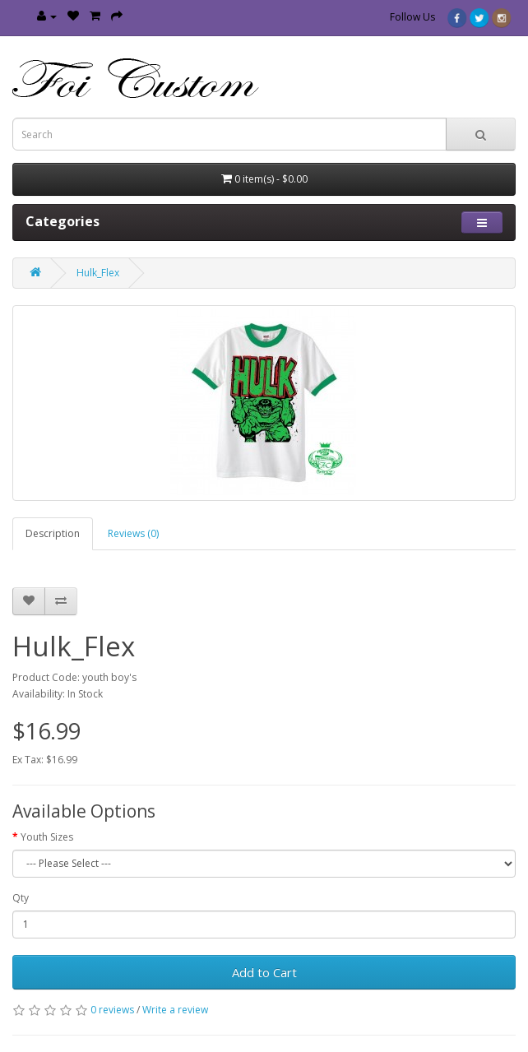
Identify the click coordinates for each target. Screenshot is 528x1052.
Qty (20, 898)
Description (52, 533)
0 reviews (112, 1010)
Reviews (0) (133, 533)
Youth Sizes (47, 837)
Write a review (175, 1010)
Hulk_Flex (97, 273)
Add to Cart (264, 972)
